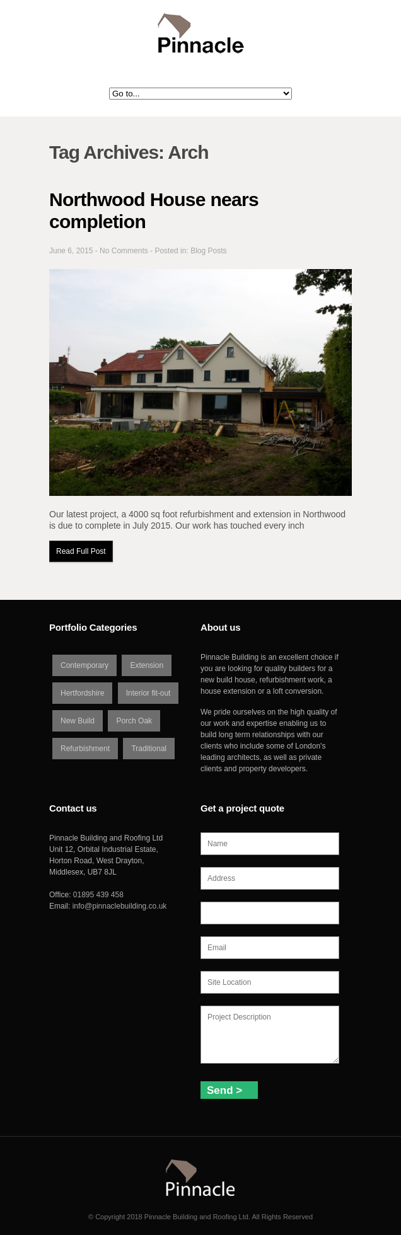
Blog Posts (208, 250)
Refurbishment (85, 748)
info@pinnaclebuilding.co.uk (120, 906)
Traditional (148, 748)
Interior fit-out (148, 693)
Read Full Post (81, 551)
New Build (78, 720)
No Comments (124, 250)
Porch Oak (134, 720)
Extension (146, 665)
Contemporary (84, 665)
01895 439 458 (98, 894)
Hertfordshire (82, 693)
